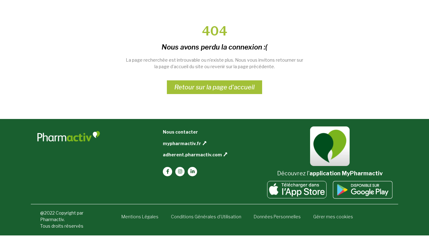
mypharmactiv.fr (182, 143)
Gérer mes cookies (333, 216)
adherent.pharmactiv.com (192, 154)
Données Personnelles (277, 216)
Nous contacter (180, 132)
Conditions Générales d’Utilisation (206, 216)
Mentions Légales (139, 216)
